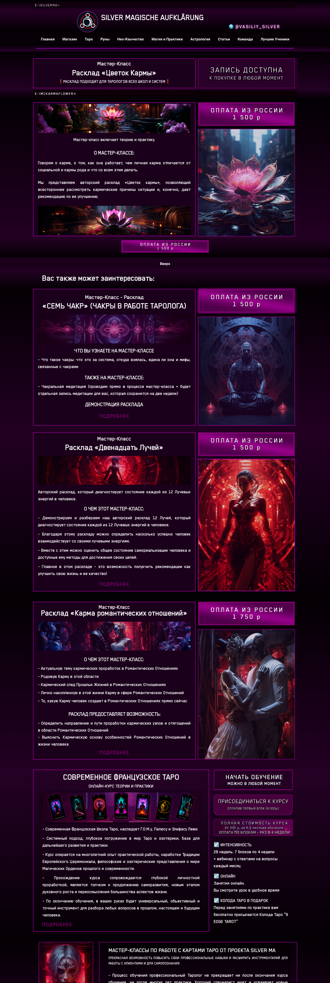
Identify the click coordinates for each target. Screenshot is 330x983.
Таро (89, 39)
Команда (246, 39)
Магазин (70, 39)
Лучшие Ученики (275, 39)
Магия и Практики (168, 39)
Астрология (200, 39)
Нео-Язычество (131, 39)
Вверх (165, 264)
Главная (48, 39)
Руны (105, 39)
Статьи (224, 39)
